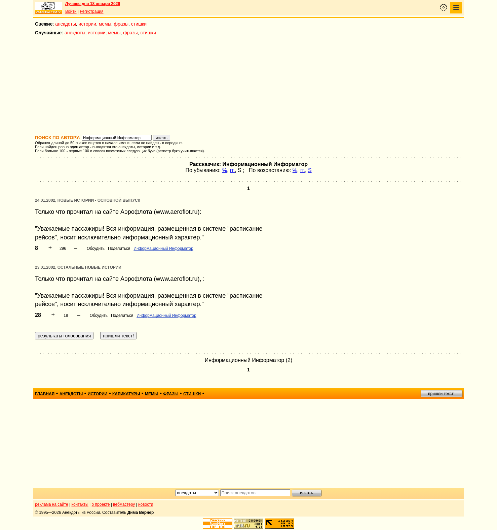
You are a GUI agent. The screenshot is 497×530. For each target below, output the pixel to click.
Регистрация (91, 11)
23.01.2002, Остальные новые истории (78, 267)
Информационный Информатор (163, 248)
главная (44, 394)
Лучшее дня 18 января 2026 (92, 3)
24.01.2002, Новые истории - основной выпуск (87, 200)
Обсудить (96, 248)
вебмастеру (124, 504)
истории (87, 24)
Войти (71, 11)
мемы (105, 24)
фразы (121, 24)
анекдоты (65, 24)
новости (145, 504)
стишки (139, 24)
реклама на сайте (51, 504)
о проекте (101, 504)
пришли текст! (441, 393)
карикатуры (126, 394)
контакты (80, 504)
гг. (232, 170)
